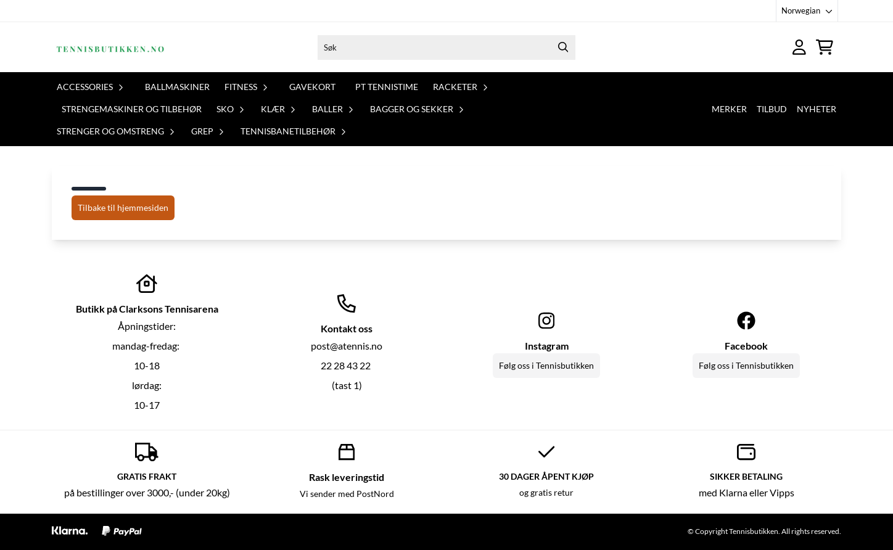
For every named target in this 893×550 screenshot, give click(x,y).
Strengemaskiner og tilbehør (132, 109)
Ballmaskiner (177, 86)
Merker (729, 109)
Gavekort (312, 86)
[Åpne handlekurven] (824, 47)
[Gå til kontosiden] (799, 47)
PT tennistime (386, 86)
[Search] (563, 47)
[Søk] (446, 47)
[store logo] (109, 47)
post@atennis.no (346, 345)
